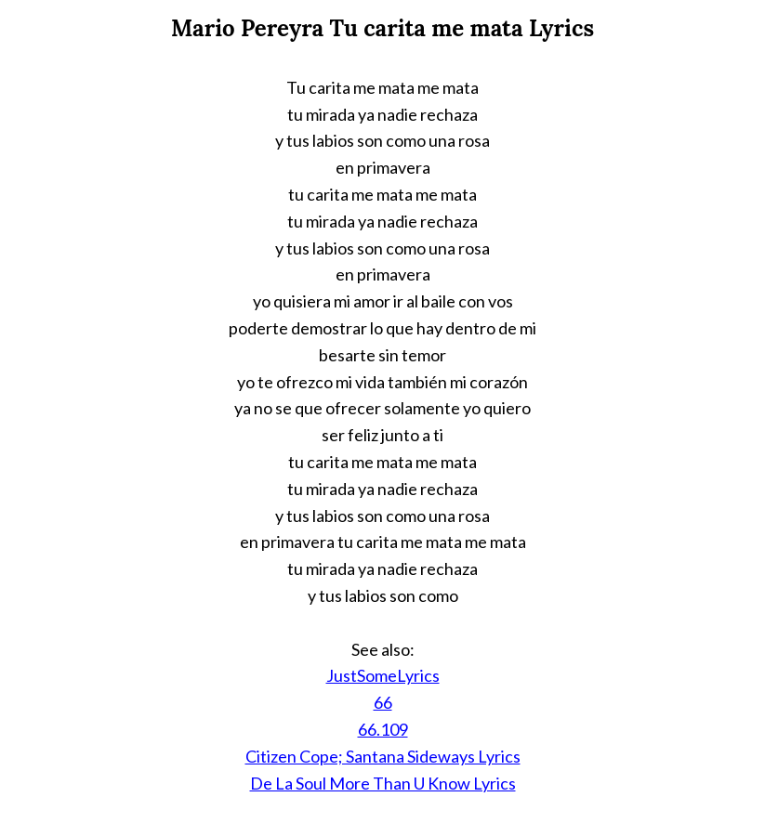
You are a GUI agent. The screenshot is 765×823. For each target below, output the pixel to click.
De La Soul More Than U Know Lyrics (383, 783)
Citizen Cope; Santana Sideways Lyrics (383, 756)
